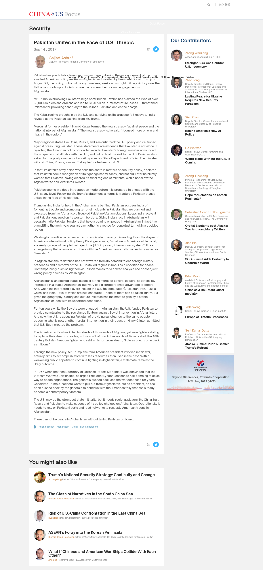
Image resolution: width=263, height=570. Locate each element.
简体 (221, 4)
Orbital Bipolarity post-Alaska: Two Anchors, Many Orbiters (206, 227)
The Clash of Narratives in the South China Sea (90, 494)
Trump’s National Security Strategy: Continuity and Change (101, 475)
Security (125, 77)
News (157, 14)
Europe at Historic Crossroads (206, 317)
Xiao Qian (192, 117)
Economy (94, 77)
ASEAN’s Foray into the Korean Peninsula (85, 532)
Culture (165, 77)
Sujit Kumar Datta (197, 330)
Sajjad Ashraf (61, 58)
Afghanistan (63, 426)
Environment (110, 77)
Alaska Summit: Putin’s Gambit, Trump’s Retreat (207, 345)
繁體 (227, 4)
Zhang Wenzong (196, 53)
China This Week (131, 32)
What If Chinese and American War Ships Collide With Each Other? (102, 553)
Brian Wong (193, 276)
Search (209, 5)
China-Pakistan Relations (85, 426)
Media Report (131, 41)
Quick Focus (157, 23)
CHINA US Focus (54, 14)
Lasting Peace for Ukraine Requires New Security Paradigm (203, 100)
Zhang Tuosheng (196, 176)
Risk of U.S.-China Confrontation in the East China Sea (97, 513)
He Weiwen (193, 148)
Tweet (156, 49)
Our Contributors (131, 67)
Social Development (146, 77)
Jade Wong (193, 307)
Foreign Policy (77, 77)
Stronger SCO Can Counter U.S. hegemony (204, 64)
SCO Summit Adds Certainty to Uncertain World (207, 261)
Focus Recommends (131, 49)
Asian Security (46, 426)
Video (190, 77)
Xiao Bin (191, 243)
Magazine (178, 77)
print (148, 49)
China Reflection (131, 58)
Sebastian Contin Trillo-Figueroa (207, 212)
